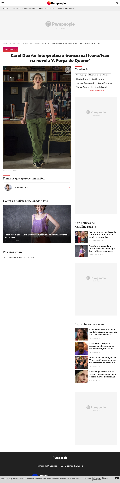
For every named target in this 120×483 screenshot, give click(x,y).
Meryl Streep (81, 75)
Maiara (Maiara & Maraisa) (99, 75)
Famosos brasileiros (17, 257)
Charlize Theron (82, 79)
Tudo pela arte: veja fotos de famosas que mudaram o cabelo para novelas (102, 234)
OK (117, 478)
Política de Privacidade (47, 466)
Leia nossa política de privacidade (100, 479)
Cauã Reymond (98, 79)
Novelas (31, 257)
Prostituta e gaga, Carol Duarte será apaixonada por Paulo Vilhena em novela (37, 236)
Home (5, 43)
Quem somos (66, 466)
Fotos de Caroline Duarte (31, 43)
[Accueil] (60, 3)
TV (5, 257)
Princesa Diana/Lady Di (85, 83)
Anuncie (79, 466)
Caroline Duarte (14, 43)
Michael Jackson (83, 87)
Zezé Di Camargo (105, 83)
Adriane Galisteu (99, 87)
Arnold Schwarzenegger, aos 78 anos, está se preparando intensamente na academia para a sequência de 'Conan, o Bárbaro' (102, 362)
